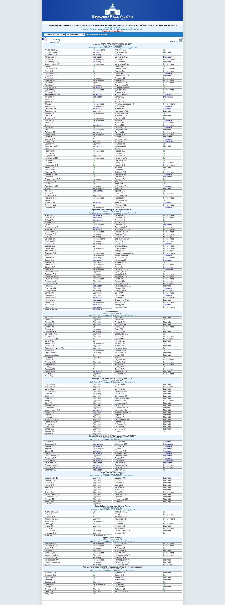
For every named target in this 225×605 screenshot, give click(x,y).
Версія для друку (176, 41)
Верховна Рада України (112, 16)
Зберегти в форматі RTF (51, 40)
